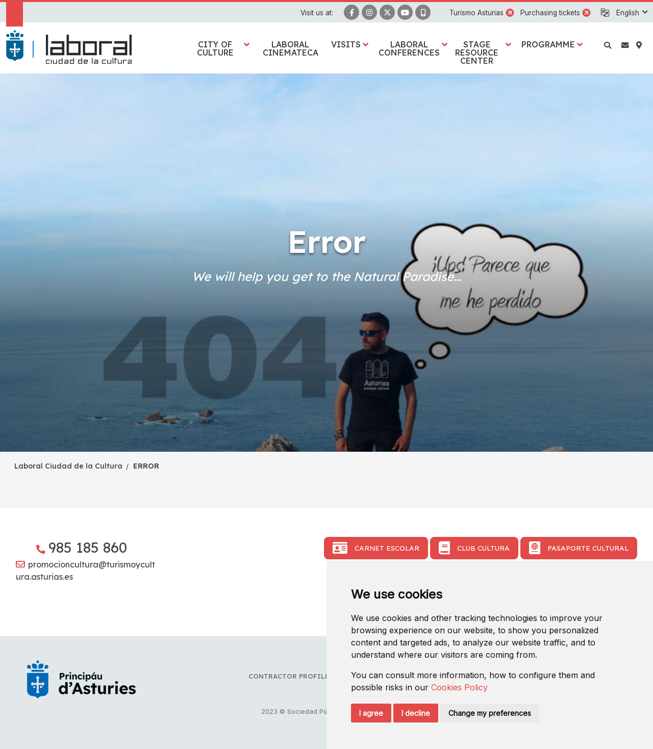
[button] (631, 13)
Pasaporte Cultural (579, 548)
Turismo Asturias (476, 13)
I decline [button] (415, 713)
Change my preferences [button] (489, 713)
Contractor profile (288, 676)
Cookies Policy (459, 687)
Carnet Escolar (376, 548)
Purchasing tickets (550, 13)
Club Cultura (474, 548)
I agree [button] (371, 713)
